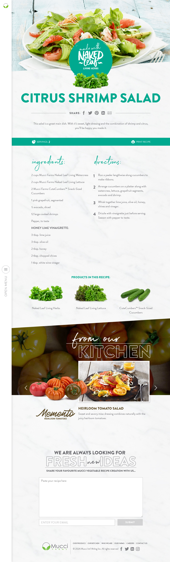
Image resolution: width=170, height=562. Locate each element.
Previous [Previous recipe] (26, 387)
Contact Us (141, 543)
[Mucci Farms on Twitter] (126, 549)
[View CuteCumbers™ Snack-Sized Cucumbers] (135, 298)
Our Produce (79, 543)
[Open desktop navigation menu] (6, 269)
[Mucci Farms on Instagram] (137, 549)
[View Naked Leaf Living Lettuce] (90, 296)
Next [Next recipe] (155, 387)
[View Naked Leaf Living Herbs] (46, 296)
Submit (130, 522)
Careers (130, 543)
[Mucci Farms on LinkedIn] (132, 549)
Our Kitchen (93, 543)
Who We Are (107, 543)
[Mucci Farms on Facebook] (121, 549)
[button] (96, 112)
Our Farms (119, 543)
